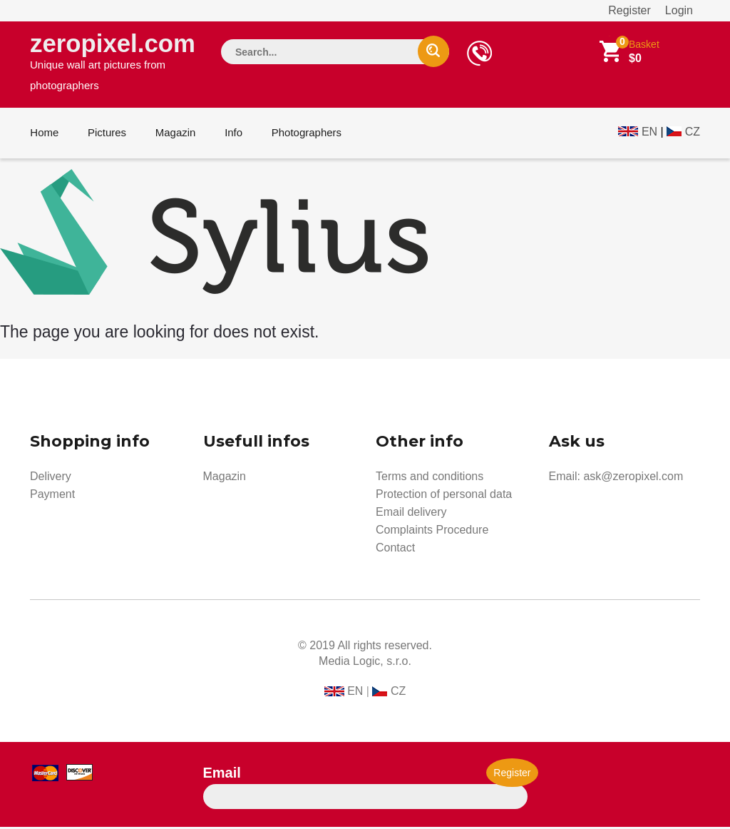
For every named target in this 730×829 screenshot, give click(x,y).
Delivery (50, 478)
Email (222, 775)
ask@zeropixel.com (633, 478)
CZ (692, 133)
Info (232, 134)
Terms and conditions (429, 478)
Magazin (174, 134)
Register (629, 10)
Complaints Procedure (432, 532)
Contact (395, 550)
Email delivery (411, 514)
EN (649, 133)
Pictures (106, 134)
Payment (52, 496)
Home (44, 134)
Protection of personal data (444, 496)
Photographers (304, 134)
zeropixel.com (113, 61)
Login (679, 10)
